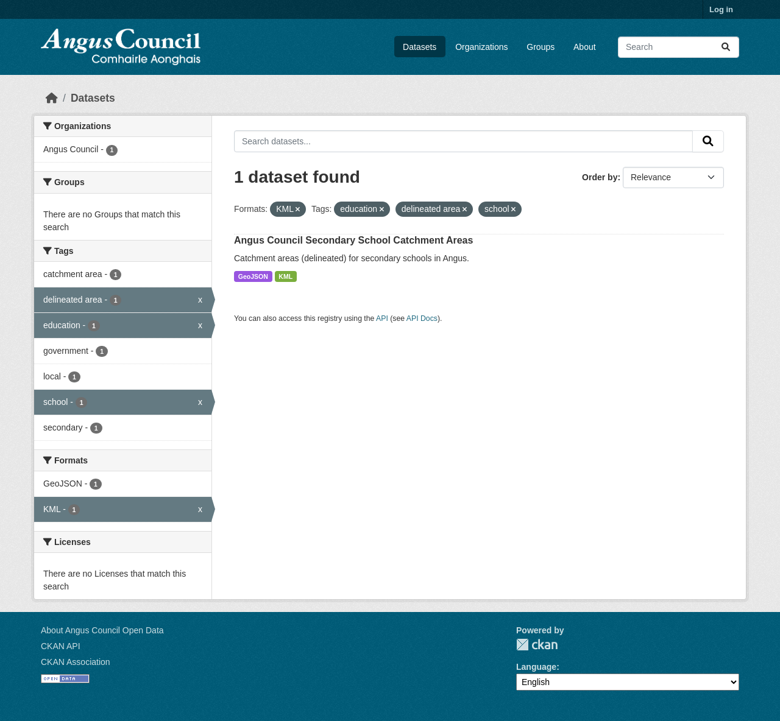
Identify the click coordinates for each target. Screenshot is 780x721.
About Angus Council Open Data (102, 630)
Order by (599, 177)
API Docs (422, 318)
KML (285, 276)
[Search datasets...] (678, 47)
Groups (540, 47)
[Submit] (726, 47)
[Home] (52, 98)
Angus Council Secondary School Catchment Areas (353, 240)
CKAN (537, 644)
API (382, 318)
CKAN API (60, 646)
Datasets (419, 47)
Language (536, 667)
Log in (721, 9)
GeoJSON (253, 276)
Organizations (481, 47)
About (584, 47)
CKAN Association (75, 662)
